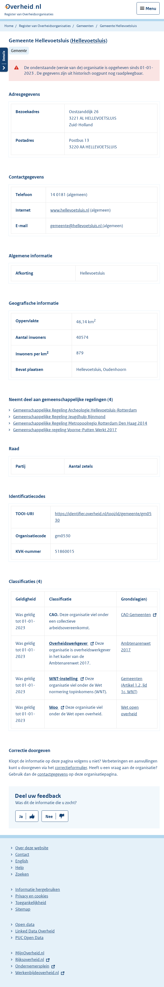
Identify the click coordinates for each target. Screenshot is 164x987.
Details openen (4, 60)
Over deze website (31, 848)
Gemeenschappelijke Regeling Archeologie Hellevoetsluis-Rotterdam (75, 410)
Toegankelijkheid (30, 902)
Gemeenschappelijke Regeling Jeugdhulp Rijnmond (59, 416)
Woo (54, 707)
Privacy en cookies (31, 896)
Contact (22, 854)
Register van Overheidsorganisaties (45, 26)
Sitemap (22, 909)
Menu (151, 8)
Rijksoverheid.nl (29, 959)
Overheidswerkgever (68, 643)
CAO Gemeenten (136, 614)
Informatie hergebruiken (37, 889)
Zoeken (22, 874)
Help (19, 867)
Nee (49, 816)
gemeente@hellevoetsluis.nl (76, 225)
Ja (21, 816)
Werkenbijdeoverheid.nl (37, 972)
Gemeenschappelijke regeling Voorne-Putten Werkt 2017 (65, 429)
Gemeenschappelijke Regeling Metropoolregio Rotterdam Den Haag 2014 (80, 423)
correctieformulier (71, 767)
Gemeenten (85, 26)
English (21, 861)
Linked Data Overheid (35, 931)
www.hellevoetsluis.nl (69, 210)
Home (8, 26)
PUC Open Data (29, 937)
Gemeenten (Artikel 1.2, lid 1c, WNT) (134, 685)
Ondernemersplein (32, 966)
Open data (25, 924)
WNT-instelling (63, 678)
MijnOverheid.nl (29, 953)
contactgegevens (52, 774)
